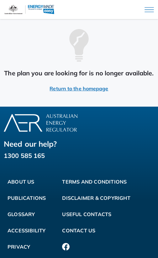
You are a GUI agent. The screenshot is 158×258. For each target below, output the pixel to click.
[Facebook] (66, 246)
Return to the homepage (79, 88)
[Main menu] (149, 10)
